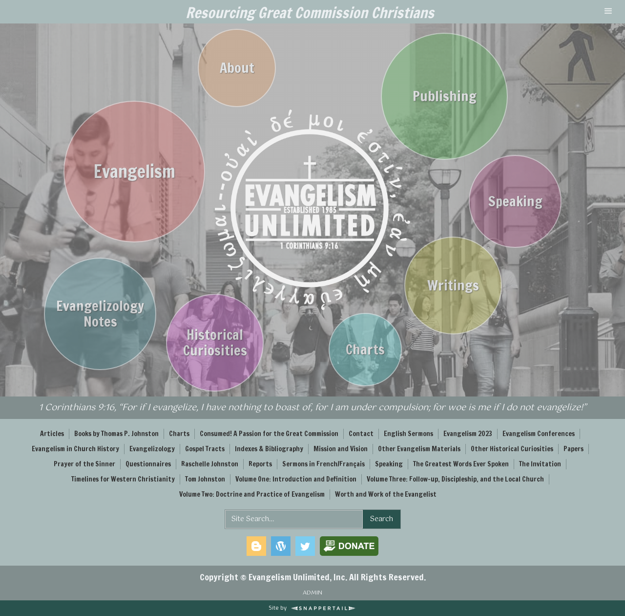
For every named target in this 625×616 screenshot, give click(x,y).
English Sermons (408, 434)
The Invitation (540, 464)
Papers (573, 449)
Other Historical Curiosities (512, 449)
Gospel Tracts (205, 449)
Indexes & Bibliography (269, 449)
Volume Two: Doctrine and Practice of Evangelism (252, 494)
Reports (260, 464)
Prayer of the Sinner (84, 464)
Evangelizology (152, 449)
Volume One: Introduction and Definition (295, 479)
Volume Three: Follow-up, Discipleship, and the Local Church (455, 479)
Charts (179, 434)
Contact (361, 434)
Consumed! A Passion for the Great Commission (269, 434)
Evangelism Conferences (538, 434)
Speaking (389, 464)
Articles (52, 434)
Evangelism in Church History (75, 449)
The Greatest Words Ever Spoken (461, 464)
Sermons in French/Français (323, 464)
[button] (608, 11)
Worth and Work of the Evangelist (386, 494)
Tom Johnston (205, 479)
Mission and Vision (340, 449)
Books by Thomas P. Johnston (116, 434)
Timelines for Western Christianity (123, 479)
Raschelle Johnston (209, 464)
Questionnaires (148, 464)
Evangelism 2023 (467, 434)
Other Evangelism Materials (419, 449)
